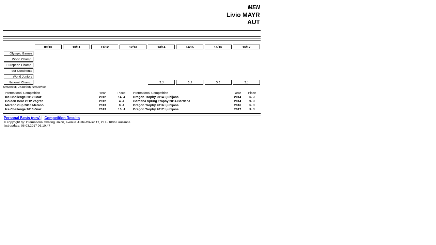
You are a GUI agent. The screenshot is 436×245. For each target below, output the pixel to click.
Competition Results (62, 118)
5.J (190, 82)
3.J (161, 82)
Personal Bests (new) (22, 118)
